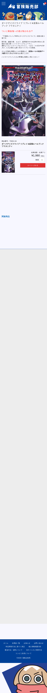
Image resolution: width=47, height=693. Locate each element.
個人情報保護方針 (35, 646)
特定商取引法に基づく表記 (15, 646)
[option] (23, 100)
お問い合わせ (38, 643)
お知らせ (27, 643)
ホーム (6, 643)
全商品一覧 (16, 643)
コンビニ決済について (23, 653)
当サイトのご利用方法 (34, 650)
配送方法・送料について (13, 650)
